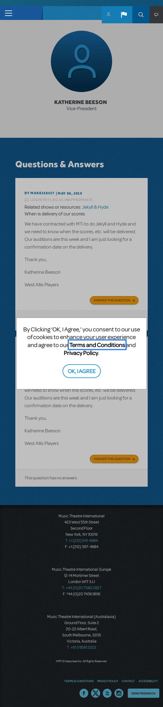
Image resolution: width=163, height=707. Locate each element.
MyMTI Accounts (108, 14)
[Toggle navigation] (7, 13)
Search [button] (141, 14)
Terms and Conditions (97, 345)
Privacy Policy (81, 353)
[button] (123, 14)
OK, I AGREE (82, 370)
